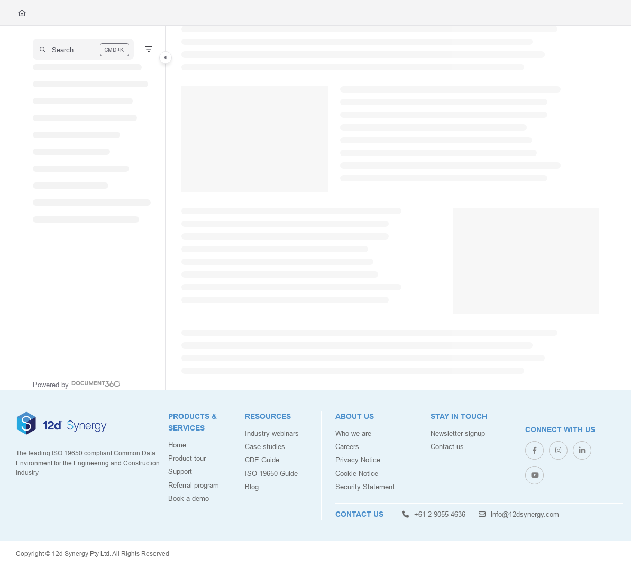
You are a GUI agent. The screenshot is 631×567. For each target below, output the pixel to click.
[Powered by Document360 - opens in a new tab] (77, 383)
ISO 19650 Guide (271, 473)
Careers (347, 446)
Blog (252, 486)
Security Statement (365, 486)
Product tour (187, 458)
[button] (83, 49)
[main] (390, 208)
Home (177, 445)
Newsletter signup (458, 433)
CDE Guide (262, 459)
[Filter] (148, 49)
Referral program (193, 485)
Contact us (447, 446)
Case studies (265, 446)
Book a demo (188, 498)
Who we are (353, 433)
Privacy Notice (357, 459)
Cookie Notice (356, 473)
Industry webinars (272, 433)
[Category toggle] (165, 57)
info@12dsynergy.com (519, 514)
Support (180, 471)
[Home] (22, 12)
